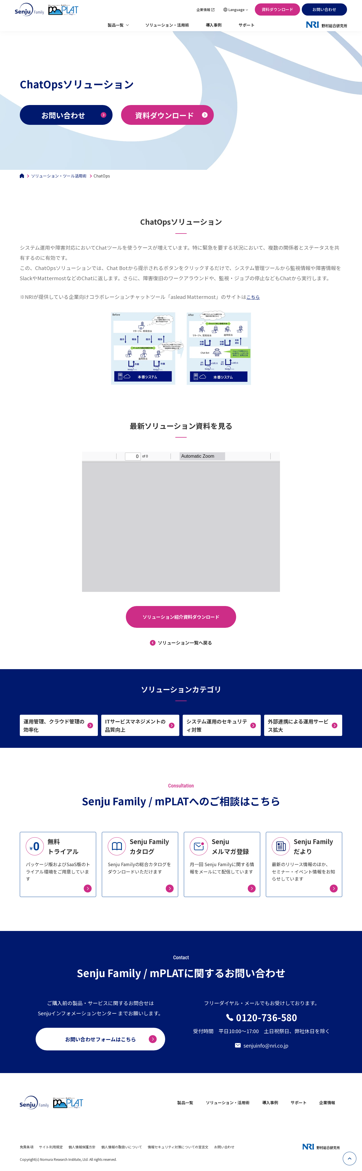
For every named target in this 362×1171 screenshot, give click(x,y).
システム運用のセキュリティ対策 (216, 725)
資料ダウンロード (277, 9)
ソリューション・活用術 (167, 25)
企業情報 (203, 9)
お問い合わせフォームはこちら (100, 1039)
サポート (247, 25)
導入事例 (214, 25)
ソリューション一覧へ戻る (185, 642)
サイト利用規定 (51, 1146)
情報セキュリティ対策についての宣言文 (178, 1146)
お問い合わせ (324, 9)
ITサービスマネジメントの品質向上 (135, 725)
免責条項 (26, 1146)
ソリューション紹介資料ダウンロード (181, 616)
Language (237, 9)
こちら (253, 297)
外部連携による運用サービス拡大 (298, 725)
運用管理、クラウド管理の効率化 (54, 725)
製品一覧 (116, 25)
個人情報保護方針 (82, 1146)
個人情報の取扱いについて (121, 1146)
